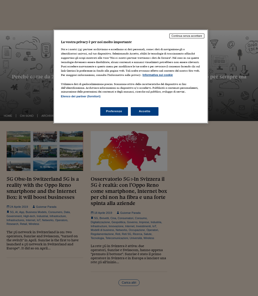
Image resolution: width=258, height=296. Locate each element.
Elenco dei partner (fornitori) (81, 96)
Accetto (144, 111)
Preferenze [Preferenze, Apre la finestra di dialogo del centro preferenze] (114, 111)
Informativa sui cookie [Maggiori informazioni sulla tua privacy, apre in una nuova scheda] (158, 74)
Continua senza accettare (187, 35)
